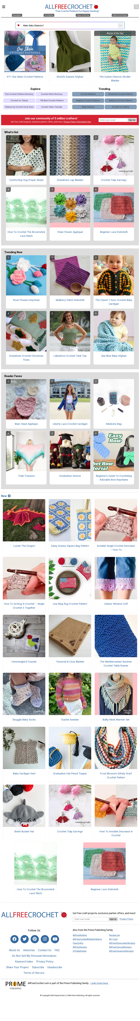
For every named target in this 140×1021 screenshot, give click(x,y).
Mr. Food (113, 939)
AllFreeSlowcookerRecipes (122, 943)
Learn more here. (100, 983)
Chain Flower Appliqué (70, 232)
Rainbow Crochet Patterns (120, 100)
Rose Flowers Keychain (26, 300)
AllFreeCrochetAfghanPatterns (87, 939)
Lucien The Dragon (24, 545)
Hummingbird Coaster (24, 661)
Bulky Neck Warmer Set (116, 719)
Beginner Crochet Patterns (88, 100)
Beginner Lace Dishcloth (114, 232)
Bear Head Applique (26, 423)
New (6, 496)
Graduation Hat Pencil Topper (70, 773)
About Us (14, 950)
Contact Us (44, 950)
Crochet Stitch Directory (51, 94)
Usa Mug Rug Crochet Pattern (70, 603)
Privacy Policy (70, 122)
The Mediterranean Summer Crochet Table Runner (116, 663)
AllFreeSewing (80, 947)
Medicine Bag (114, 423)
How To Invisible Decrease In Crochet (116, 833)
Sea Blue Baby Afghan (113, 355)
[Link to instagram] (45, 939)
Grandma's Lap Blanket (70, 180)
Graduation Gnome (70, 475)
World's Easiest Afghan (70, 76)
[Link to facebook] (14, 939)
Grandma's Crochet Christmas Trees (26, 357)
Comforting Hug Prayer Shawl (26, 180)
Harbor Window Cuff (116, 603)
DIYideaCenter (80, 951)
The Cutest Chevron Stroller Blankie (115, 78)
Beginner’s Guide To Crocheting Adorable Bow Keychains (114, 477)
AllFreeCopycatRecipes (120, 947)
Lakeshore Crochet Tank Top (70, 355)
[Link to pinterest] (35, 939)
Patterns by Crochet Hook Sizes (19, 107)
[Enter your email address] (90, 919)
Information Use (83, 122)
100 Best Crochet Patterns (52, 100)
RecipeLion (114, 935)
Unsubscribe (54, 967)
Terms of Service (34, 972)
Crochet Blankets (88, 94)
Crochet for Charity (19, 100)
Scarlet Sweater (70, 719)
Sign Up (132, 120)
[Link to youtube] (55, 939)
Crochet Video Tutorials (51, 107)
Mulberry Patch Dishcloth (70, 300)
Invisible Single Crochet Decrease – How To (116, 547)
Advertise (29, 950)
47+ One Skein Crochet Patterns (25, 76)
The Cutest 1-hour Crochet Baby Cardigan (113, 302)
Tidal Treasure (26, 475)
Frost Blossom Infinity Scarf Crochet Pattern (116, 775)
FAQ (57, 950)
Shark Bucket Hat (24, 831)
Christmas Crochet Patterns (120, 94)
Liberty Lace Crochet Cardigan (70, 423)
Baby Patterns (88, 107)
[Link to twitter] (25, 939)
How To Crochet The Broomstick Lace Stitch (26, 233)
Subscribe (38, 967)
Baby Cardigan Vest (24, 773)
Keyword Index (24, 961)
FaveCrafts (78, 943)
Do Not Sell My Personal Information (34, 955)
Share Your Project (17, 967)
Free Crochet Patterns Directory (19, 94)
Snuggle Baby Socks (24, 719)
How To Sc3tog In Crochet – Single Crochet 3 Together (24, 605)
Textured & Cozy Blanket (70, 661)
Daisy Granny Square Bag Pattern (70, 545)
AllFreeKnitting (80, 935)
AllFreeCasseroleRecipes (121, 951)
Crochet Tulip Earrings (113, 180)
